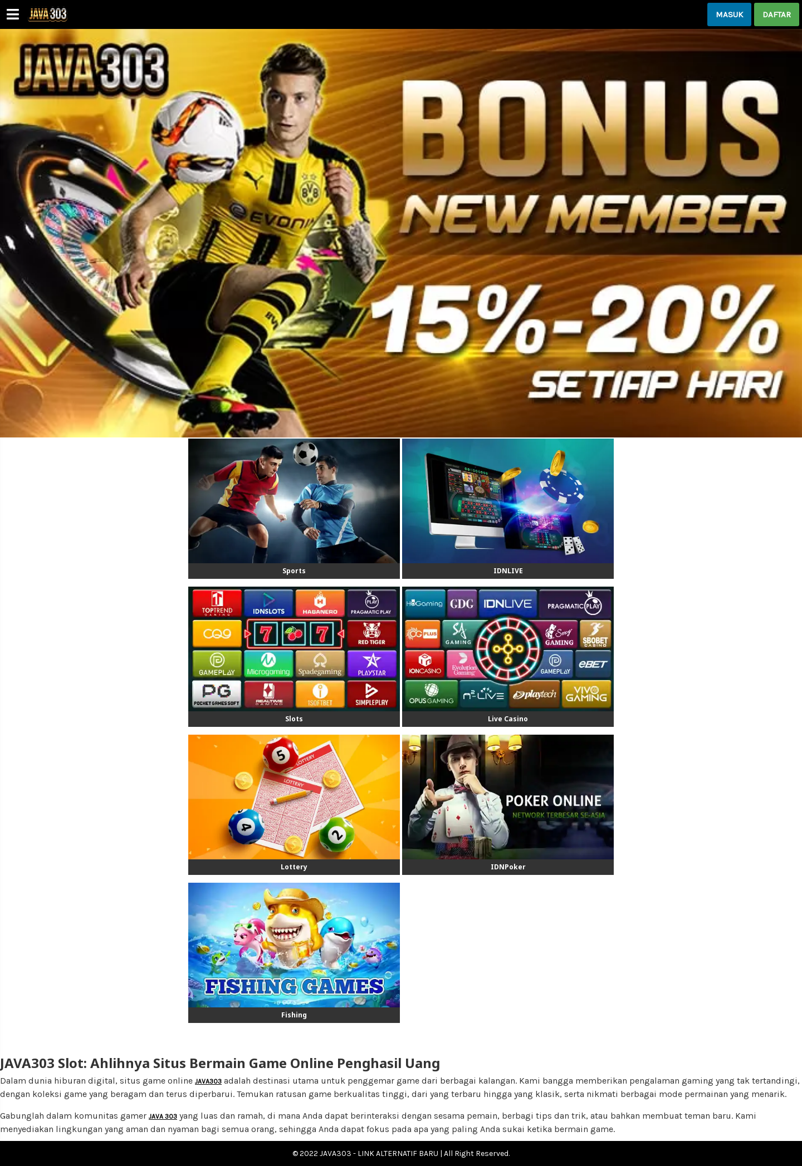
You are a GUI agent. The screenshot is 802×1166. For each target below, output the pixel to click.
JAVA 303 (163, 1116)
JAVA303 (208, 1081)
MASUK (729, 14)
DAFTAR (776, 14)
